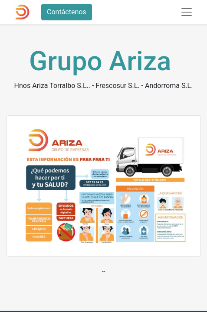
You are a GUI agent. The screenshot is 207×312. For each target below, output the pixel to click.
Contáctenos (66, 12)
